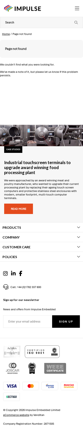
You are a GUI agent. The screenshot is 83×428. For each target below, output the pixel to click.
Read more (18, 209)
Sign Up (66, 321)
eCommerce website (16, 415)
